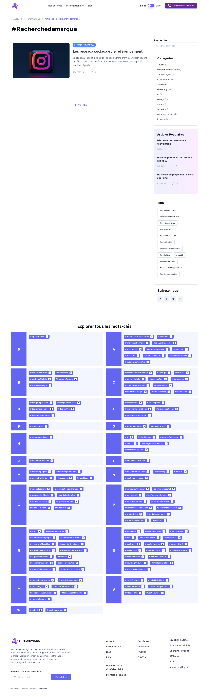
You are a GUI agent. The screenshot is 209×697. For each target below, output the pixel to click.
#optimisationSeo (68, 495)
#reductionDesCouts (71, 544)
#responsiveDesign (41, 562)
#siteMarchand (155, 550)
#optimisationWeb (67, 501)
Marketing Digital (179, 667)
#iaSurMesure (146, 437)
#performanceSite (135, 501)
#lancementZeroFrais (137, 460)
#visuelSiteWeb (134, 586)
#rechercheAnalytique (42, 537)
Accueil (16, 18)
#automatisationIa (180, 355)
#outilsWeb (62, 507)
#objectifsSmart (40, 488)
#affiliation (165, 336)
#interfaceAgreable (136, 449)
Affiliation (163, 84)
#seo (130, 537)
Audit (172, 661)
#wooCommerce (56, 610)
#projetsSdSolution (136, 520)
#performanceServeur (158, 495)
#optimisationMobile (42, 495)
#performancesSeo (168, 274)
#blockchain (64, 372)
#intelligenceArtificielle (154, 443)
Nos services (55, 5)
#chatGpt (163, 372)
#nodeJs (180, 471)
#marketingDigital (40, 471)
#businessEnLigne (40, 385)
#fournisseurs (39, 426)
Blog (90, 5)
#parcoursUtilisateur (137, 488)
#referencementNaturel (73, 550)
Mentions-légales (116, 674)
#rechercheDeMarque (72, 537)
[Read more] (41, 60)
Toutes (163, 64)
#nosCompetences (136, 477)
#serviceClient (178, 544)
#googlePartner (160, 426)
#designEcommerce (68, 402)
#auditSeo (180, 349)
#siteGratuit (133, 550)
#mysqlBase (84, 477)
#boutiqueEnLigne (66, 379)
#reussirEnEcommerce (170, 248)
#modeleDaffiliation (41, 477)
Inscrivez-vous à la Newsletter (26, 671)
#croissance (183, 391)
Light (143, 5)
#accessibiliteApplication (171, 268)
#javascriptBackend (41, 460)
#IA (129, 437)
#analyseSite (133, 349)
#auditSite (132, 355)
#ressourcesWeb (167, 261)
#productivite (133, 514)
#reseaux (64, 556)
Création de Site (179, 639)
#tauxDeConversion (70, 580)
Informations (73, 5)
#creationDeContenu (137, 385)
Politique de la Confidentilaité (114, 667)
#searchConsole (155, 531)
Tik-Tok (142, 657)
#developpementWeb (42, 415)
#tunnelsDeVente (40, 599)
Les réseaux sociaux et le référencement (108, 51)
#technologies (39, 586)
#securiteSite (166, 242)
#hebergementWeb (41, 437)
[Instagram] (180, 299)
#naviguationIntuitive (137, 471)
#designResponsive (41, 409)
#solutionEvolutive (159, 556)
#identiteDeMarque (171, 437)
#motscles (64, 477)
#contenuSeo (158, 379)
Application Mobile (180, 645)
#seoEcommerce (167, 223)
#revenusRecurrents (72, 569)
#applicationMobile (157, 349)
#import (131, 443)
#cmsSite (182, 372)
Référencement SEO (84, 44)
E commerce (165, 79)
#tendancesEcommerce (43, 592)
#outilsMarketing (40, 507)
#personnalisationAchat (138, 507)
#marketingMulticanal (68, 471)
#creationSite (163, 385)
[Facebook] (166, 299)
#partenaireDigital (164, 488)
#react (35, 531)
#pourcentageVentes (169, 507)
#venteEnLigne (134, 580)
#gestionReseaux (168, 236)
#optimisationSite (168, 210)
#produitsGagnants (158, 514)
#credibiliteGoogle (136, 391)
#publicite (159, 520)
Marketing (164, 92)
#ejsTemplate (155, 402)
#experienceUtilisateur (138, 415)
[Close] (197, 40)
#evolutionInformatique (138, 409)
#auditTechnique (154, 355)
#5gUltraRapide (39, 336)
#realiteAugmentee (57, 531)
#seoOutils (132, 544)
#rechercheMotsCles (42, 544)
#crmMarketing (161, 391)
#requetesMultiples (41, 556)
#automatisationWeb (137, 361)
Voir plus (81, 105)
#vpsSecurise (155, 592)
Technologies (166, 74)
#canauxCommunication (138, 372)
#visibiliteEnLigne (158, 580)
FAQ (108, 657)
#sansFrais (132, 531)
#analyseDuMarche (164, 343)
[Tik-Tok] (160, 299)
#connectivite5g (135, 379)
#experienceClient (167, 409)
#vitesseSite (133, 592)
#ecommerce (133, 402)
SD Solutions (41, 688)
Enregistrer (61, 677)
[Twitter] (173, 299)
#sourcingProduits (136, 562)
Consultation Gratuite (181, 5)
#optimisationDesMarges (68, 488)
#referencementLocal (169, 216)
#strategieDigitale (162, 562)
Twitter (142, 651)
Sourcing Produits (179, 650)
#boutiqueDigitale (40, 379)
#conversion (180, 379)
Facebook (143, 641)
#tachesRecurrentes (42, 580)
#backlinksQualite (40, 372)
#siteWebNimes (134, 556)
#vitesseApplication (160, 586)
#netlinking (165, 255)
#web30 (179, 255)
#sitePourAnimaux (180, 550)
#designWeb (66, 409)
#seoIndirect (165, 229)
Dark (158, 5)
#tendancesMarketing (73, 592)
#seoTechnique (154, 544)
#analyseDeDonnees (137, 343)
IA (160, 97)
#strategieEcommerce (137, 569)
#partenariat (133, 495)
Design (162, 102)
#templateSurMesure (65, 586)
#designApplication (41, 402)
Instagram (143, 646)
